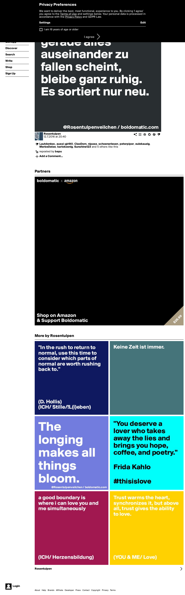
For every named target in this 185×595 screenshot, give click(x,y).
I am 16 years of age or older (61, 29)
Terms (113, 590)
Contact (86, 590)
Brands (51, 590)
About (37, 590)
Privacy (105, 590)
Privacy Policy (73, 17)
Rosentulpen (52, 133)
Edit (143, 22)
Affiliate (59, 590)
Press (78, 590)
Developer (69, 590)
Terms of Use (68, 14)
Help (44, 590)
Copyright (95, 590)
